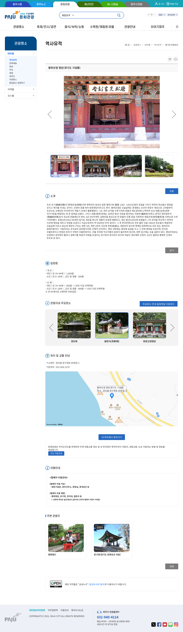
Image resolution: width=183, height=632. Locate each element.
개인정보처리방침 (37, 610)
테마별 (11, 53)
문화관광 (65, 4)
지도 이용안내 (56, 453)
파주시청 (17, 4)
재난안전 (88, 4)
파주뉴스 (41, 4)
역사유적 (13, 60)
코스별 (11, 95)
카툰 (172, 191)
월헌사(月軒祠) (111, 341)
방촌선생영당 (149, 341)
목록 (172, 566)
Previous (49, 114)
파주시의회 (136, 4)
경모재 (74, 341)
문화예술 (13, 63)
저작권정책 (53, 610)
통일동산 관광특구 (17, 82)
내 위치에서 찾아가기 (112, 437)
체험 (11, 73)
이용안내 (64, 610)
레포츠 (12, 76)
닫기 (172, 250)
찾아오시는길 (77, 610)
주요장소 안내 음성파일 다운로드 (158, 304)
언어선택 (171, 14)
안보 (11, 69)
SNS (160, 14)
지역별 (11, 89)
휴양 (11, 66)
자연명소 (13, 79)
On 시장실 (112, 4)
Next (174, 114)
